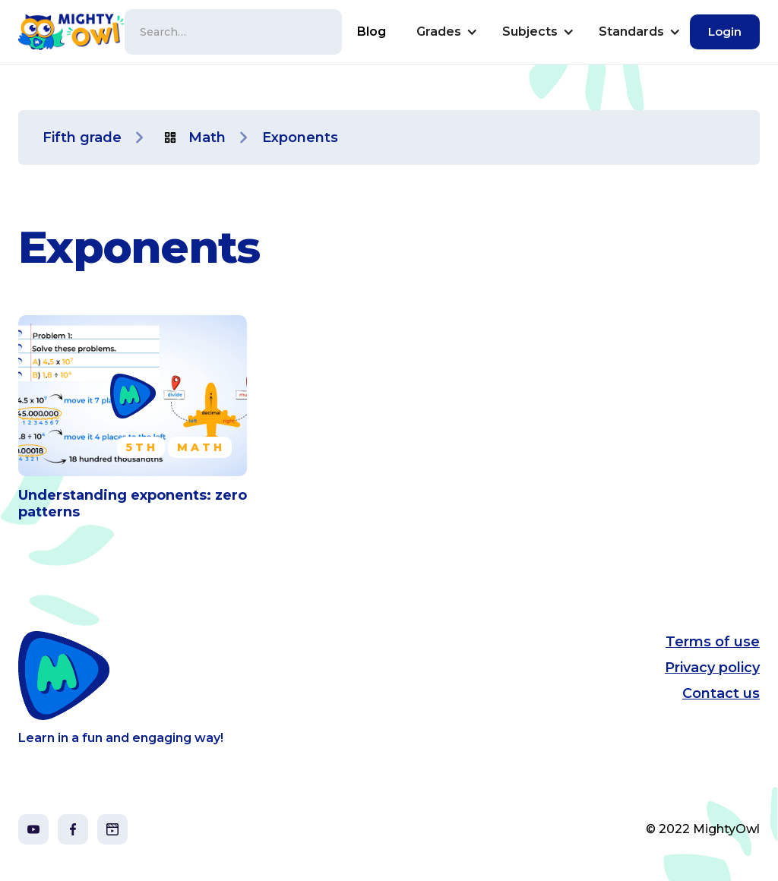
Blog (371, 31)
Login (725, 31)
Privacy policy (712, 667)
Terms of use (713, 641)
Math (207, 137)
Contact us (721, 693)
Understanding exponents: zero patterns (132, 503)
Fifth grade (82, 137)
